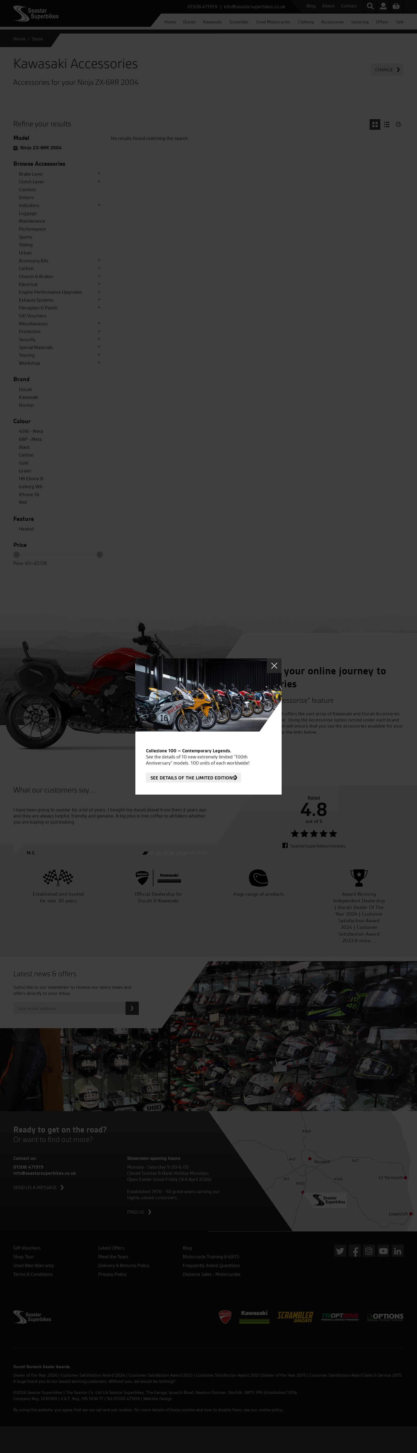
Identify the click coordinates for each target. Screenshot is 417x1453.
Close (274, 665)
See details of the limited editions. (193, 778)
